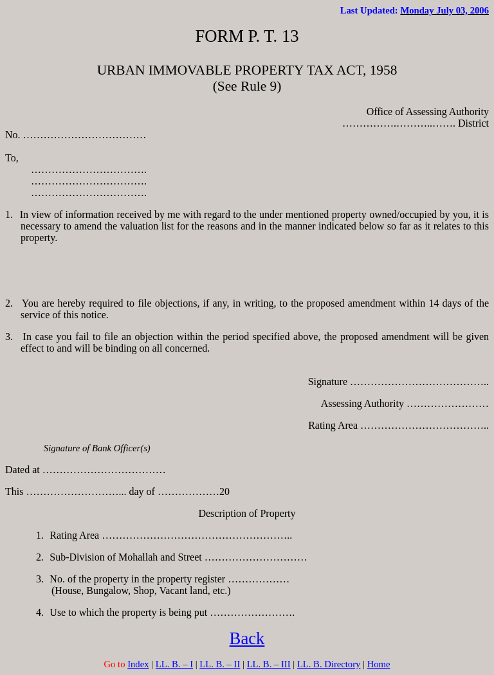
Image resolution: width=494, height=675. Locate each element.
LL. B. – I (174, 664)
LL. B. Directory (329, 664)
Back (247, 638)
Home (378, 664)
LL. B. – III (269, 664)
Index (138, 664)
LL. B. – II (219, 664)
